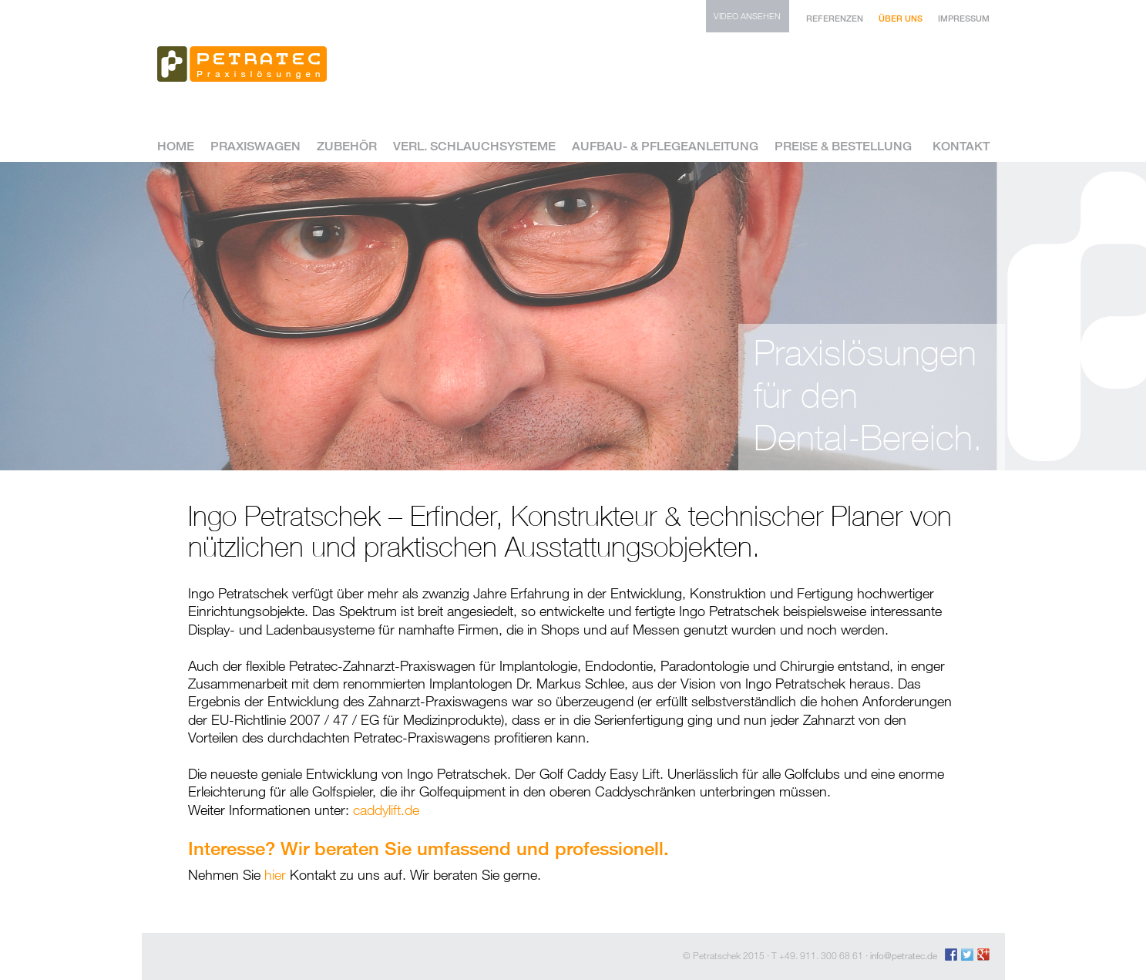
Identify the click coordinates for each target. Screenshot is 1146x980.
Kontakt (961, 146)
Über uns (901, 18)
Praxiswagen (255, 146)
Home (175, 146)
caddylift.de (386, 809)
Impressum (964, 18)
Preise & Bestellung (843, 146)
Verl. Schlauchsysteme (474, 146)
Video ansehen (747, 16)
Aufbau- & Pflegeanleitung (665, 146)
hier (275, 874)
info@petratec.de (903, 955)
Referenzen (834, 18)
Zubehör (347, 146)
